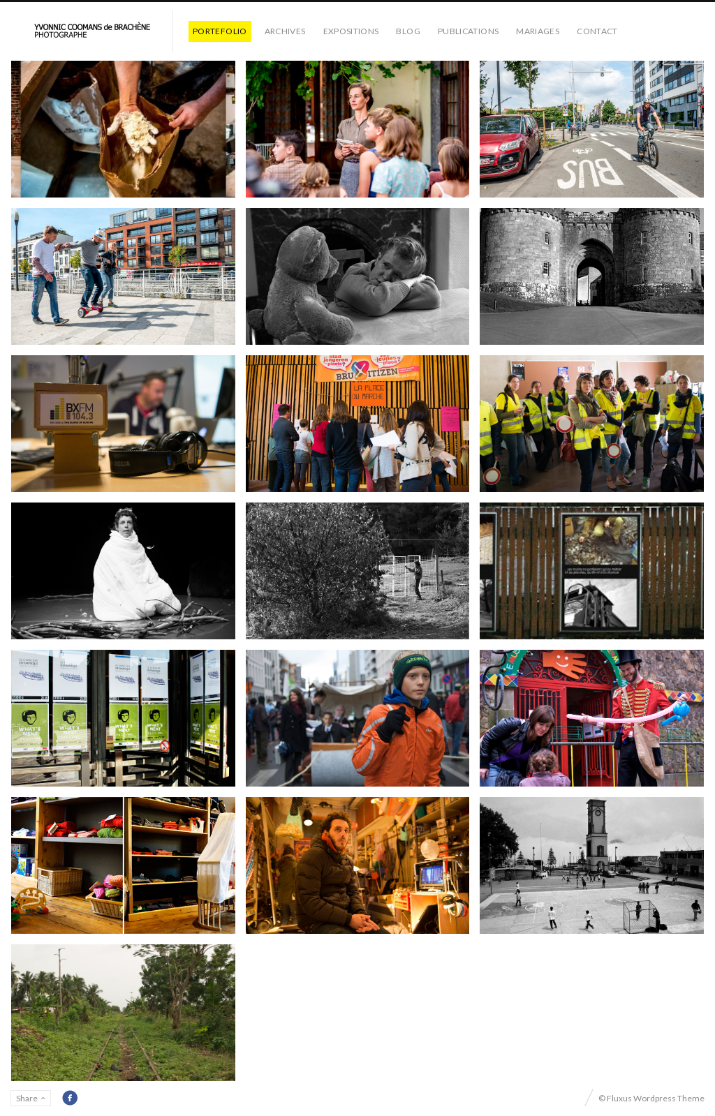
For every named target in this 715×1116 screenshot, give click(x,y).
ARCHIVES (285, 31)
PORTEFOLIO (220, 31)
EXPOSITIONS (351, 31)
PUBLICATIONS (468, 31)
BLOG (408, 31)
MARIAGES (537, 31)
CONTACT (597, 31)
